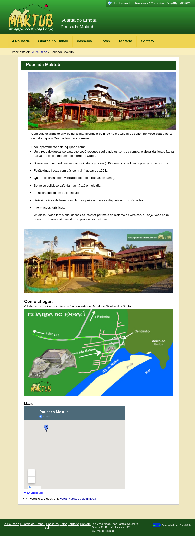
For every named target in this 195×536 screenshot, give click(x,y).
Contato (147, 41)
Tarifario (125, 41)
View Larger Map (34, 492)
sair (47, 527)
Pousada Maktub (62, 52)
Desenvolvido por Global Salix (171, 525)
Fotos (105, 41)
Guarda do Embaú (53, 41)
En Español (122, 3)
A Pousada (21, 41)
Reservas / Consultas (150, 3)
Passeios (84, 41)
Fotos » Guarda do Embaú (78, 498)
